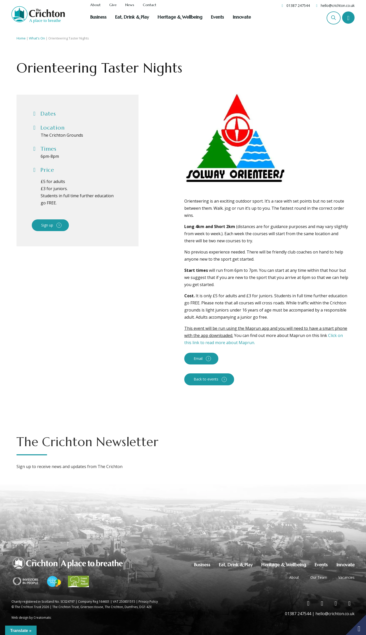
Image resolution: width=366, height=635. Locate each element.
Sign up (47, 225)
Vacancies (346, 577)
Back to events (206, 379)
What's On (37, 38)
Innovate (242, 17)
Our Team (318, 577)
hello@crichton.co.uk (338, 5)
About (95, 5)
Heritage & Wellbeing (180, 17)
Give (113, 5)
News (129, 5)
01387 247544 (298, 5)
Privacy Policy (148, 601)
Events (217, 17)
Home (21, 38)
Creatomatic (42, 617)
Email (198, 358)
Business (98, 17)
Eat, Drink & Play (132, 17)
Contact (149, 5)
